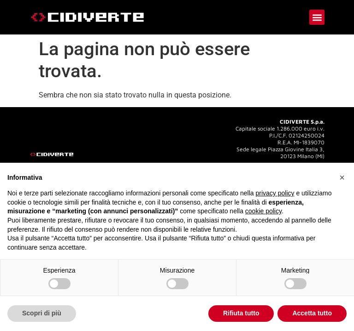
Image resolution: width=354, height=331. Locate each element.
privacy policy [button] (275, 193)
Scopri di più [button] (41, 313)
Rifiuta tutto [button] (241, 313)
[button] (316, 17)
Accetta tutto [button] (312, 313)
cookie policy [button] (263, 211)
